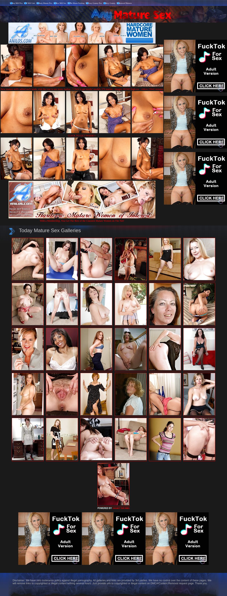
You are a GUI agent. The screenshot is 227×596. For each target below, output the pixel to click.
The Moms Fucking (77, 3)
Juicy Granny (110, 3)
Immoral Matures (125, 3)
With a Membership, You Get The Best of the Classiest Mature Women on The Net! (82, 219)
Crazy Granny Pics (95, 3)
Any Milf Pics (17, 3)
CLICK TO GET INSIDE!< (82, 135)
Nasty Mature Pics (45, 3)
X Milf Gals (30, 3)
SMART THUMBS (120, 508)
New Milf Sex (60, 3)
